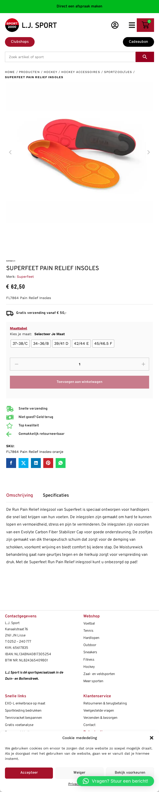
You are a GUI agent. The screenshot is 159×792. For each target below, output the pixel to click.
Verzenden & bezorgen (100, 718)
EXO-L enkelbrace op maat (25, 703)
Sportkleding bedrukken (23, 711)
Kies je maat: (37, 334)
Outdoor (89, 645)
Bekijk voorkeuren (130, 772)
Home (10, 72)
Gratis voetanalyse (19, 725)
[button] (151, 737)
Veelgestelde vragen (98, 711)
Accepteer (29, 772)
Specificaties (56, 495)
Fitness (88, 660)
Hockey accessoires (80, 72)
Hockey (50, 72)
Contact (89, 725)
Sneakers (90, 652)
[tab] (22, 497)
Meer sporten (93, 681)
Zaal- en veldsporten (99, 674)
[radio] (20, 343)
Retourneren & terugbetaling (105, 703)
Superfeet (25, 277)
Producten (29, 72)
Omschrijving (19, 495)
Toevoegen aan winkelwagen (79, 382)
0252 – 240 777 (19, 642)
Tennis (88, 631)
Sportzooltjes (118, 72)
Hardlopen (91, 638)
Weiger (79, 772)
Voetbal (89, 624)
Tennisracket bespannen (23, 718)
